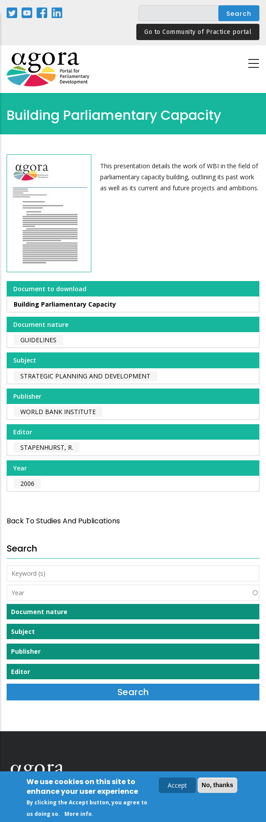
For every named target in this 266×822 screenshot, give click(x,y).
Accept (177, 785)
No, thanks (217, 785)
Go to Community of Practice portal (197, 32)
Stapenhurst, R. (46, 447)
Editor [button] (20, 671)
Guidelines (38, 340)
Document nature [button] (39, 611)
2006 (27, 483)
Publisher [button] (26, 651)
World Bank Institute (58, 411)
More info (78, 814)
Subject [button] (23, 631)
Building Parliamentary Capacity (65, 304)
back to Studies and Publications (63, 521)
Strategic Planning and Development (85, 376)
